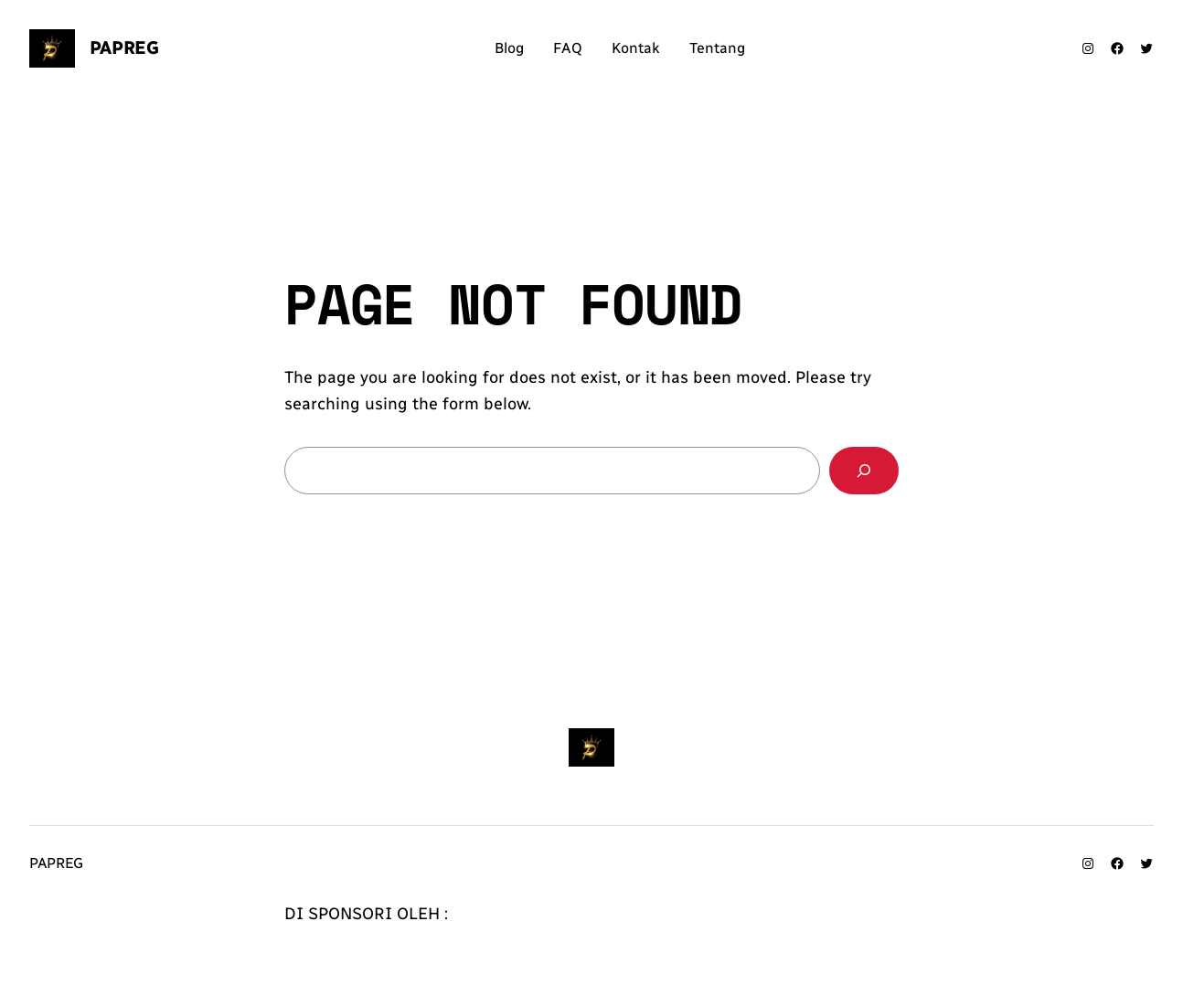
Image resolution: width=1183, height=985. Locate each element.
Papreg (124, 47)
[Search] (864, 470)
